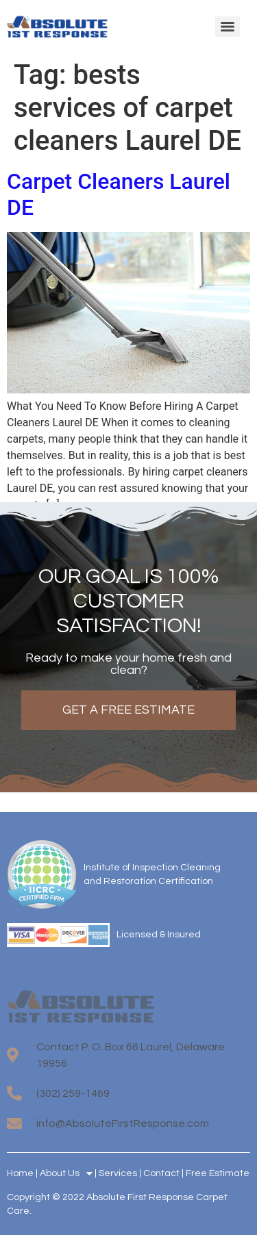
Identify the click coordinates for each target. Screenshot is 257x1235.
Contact (161, 1173)
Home (20, 1173)
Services (118, 1173)
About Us (66, 1173)
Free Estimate (217, 1173)
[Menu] (227, 26)
